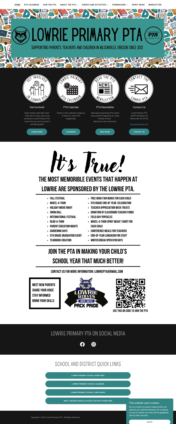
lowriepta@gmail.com (139, 124)
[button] (69, 4)
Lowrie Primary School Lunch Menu (88, 392)
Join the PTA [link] (49, 5)
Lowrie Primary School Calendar (88, 384)
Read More (105, 132)
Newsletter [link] (154, 5)
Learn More (37, 132)
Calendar (71, 132)
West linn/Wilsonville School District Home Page (88, 401)
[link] (82, 345)
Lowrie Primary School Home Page (88, 375)
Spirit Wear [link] (138, 5)
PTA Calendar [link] (31, 5)
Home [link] (17, 5)
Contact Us (139, 132)
